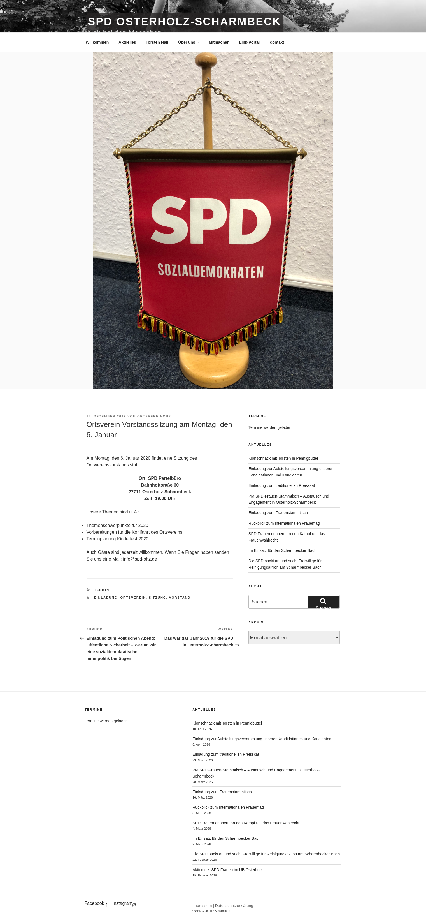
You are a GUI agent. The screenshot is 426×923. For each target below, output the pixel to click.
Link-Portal (249, 42)
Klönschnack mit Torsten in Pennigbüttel (283, 458)
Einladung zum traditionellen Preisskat (281, 485)
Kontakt (276, 42)
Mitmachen (219, 42)
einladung (105, 597)
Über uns (189, 42)
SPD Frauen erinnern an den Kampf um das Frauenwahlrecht (245, 823)
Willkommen (97, 42)
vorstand (180, 597)
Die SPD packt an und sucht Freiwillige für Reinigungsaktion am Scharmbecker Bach (266, 854)
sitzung (157, 597)
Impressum (202, 905)
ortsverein (133, 597)
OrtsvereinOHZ (154, 416)
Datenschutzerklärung (234, 905)
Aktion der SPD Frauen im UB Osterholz (227, 870)
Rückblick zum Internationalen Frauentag (284, 523)
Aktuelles (127, 42)
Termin (101, 589)
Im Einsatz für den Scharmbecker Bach (282, 550)
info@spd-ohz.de (140, 559)
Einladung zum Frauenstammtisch (278, 512)
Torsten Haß (157, 42)
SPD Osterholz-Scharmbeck (184, 21)
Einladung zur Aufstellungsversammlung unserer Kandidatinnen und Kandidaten (261, 739)
